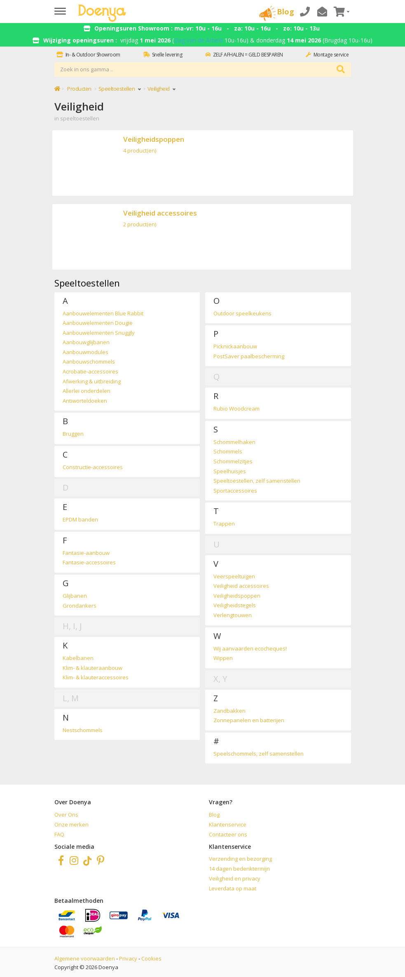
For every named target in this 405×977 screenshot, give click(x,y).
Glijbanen (75, 595)
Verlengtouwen (232, 615)
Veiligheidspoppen (153, 139)
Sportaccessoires (235, 490)
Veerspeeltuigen (234, 576)
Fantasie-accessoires (89, 562)
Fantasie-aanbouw (86, 553)
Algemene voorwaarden (84, 958)
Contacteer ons (228, 834)
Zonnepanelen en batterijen (248, 720)
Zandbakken (229, 710)
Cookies (151, 958)
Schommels (227, 451)
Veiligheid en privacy (234, 878)
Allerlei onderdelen (86, 391)
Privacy (128, 958)
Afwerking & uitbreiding (92, 381)
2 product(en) (139, 224)
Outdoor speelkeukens (242, 313)
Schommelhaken (234, 442)
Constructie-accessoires (93, 467)
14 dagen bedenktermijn (239, 868)
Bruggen (73, 433)
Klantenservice (227, 824)
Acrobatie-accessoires (90, 371)
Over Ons (66, 814)
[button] (341, 11)
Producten (79, 88)
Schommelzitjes (233, 461)
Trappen (224, 523)
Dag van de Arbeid (198, 40)
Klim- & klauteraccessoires (96, 677)
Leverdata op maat (232, 888)
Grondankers (79, 605)
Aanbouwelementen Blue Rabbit (103, 313)
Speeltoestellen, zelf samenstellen (256, 480)
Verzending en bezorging (240, 858)
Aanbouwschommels (89, 361)
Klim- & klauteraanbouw (92, 668)
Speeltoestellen (119, 88)
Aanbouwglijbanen (86, 342)
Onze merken (71, 824)
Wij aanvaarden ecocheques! (250, 648)
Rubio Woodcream (236, 408)
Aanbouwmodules (85, 352)
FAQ (59, 834)
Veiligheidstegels (234, 605)
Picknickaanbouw (235, 346)
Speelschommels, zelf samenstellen (258, 753)
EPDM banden (80, 519)
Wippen (223, 658)
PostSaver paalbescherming (248, 356)
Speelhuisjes (229, 471)
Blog (214, 814)
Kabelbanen (78, 658)
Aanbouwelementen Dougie (98, 322)
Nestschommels (83, 730)
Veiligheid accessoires (160, 213)
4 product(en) (139, 150)
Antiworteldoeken (85, 400)
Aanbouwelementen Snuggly (99, 332)
